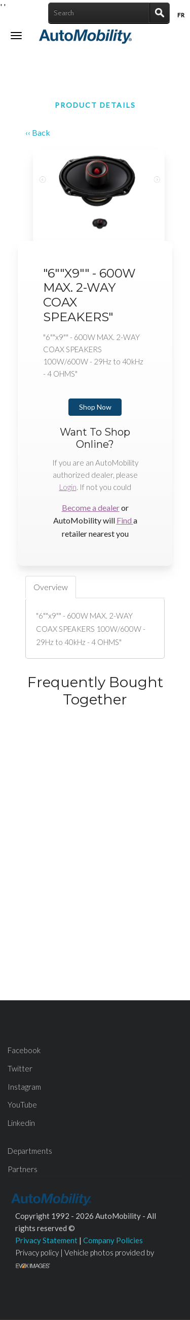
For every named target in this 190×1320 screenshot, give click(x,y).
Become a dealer (91, 507)
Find (125, 520)
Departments (30, 1150)
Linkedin (21, 1122)
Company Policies (113, 1240)
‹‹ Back (37, 132)
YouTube (22, 1104)
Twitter (20, 1068)
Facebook (24, 1050)
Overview (50, 587)
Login (68, 487)
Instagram (24, 1086)
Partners (22, 1169)
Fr (180, 15)
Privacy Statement (46, 1240)
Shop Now (95, 407)
